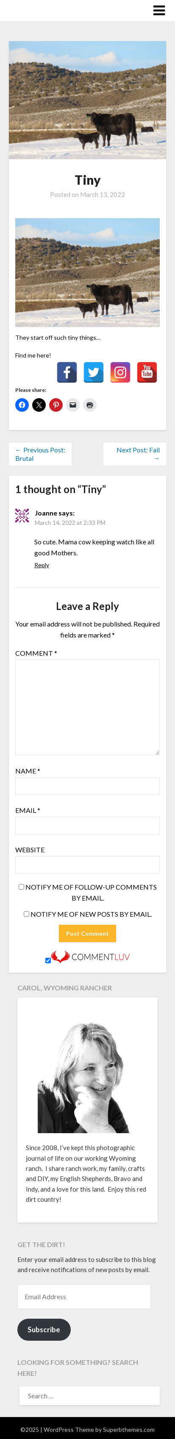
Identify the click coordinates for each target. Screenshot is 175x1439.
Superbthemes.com (129, 1429)
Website (29, 850)
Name (27, 771)
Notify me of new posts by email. (91, 914)
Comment (36, 653)
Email (27, 810)
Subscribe (44, 1329)
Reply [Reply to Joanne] (41, 564)
